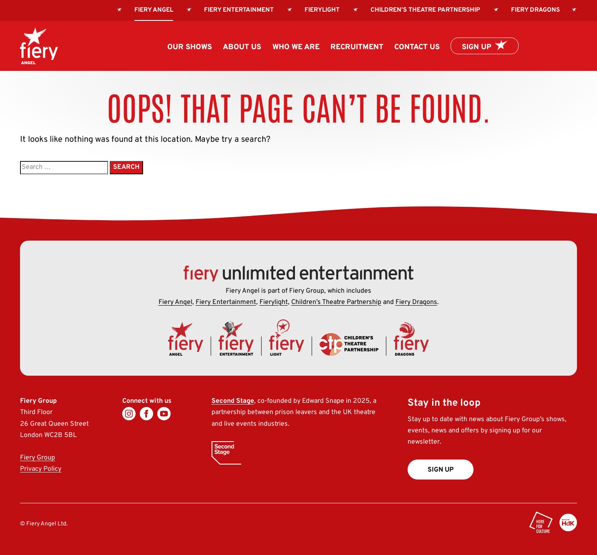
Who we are (296, 47)
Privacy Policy (40, 469)
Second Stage (233, 401)
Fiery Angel (175, 302)
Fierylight (322, 10)
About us (242, 47)
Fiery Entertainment (239, 10)
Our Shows (189, 47)
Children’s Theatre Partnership (425, 10)
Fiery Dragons (535, 10)
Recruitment (356, 47)
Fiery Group (37, 458)
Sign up (476, 47)
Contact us (417, 47)
